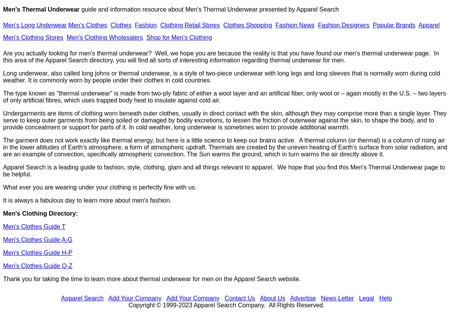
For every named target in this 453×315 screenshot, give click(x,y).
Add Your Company (135, 298)
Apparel (429, 25)
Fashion (146, 25)
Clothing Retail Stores (190, 25)
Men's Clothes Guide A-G (37, 239)
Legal (366, 298)
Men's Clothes (87, 25)
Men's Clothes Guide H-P (37, 253)
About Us (272, 298)
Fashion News (294, 25)
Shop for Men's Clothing (179, 37)
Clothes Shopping (247, 25)
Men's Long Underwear (35, 25)
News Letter (337, 298)
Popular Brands (394, 25)
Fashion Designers (343, 25)
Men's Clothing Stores (33, 37)
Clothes (121, 25)
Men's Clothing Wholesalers (105, 37)
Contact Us (240, 298)
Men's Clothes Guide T (34, 226)
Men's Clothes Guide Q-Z (37, 266)
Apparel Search (317, 9)
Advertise (303, 298)
